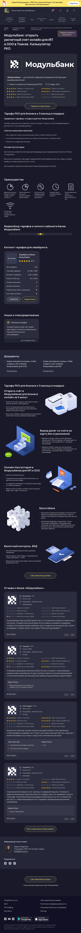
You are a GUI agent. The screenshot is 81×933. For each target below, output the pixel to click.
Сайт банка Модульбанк (40, 576)
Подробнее (73, 3)
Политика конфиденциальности (53, 904)
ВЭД (32, 20)
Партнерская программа (50, 900)
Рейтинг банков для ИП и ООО (62, 19)
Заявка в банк (29, 299)
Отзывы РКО (73, 19)
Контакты (8, 911)
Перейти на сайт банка (40, 106)
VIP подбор (8, 907)
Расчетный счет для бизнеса (19, 10)
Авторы (43, 911)
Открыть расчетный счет (9, 19)
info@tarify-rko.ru (21, 851)
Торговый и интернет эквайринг (22, 19)
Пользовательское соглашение (53, 907)
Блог (6, 904)
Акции (51, 20)
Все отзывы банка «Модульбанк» (40, 829)
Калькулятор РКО (41, 19)
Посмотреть (12, 371)
